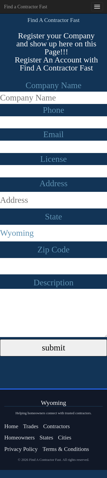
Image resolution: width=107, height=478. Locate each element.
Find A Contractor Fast (54, 20)
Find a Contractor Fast (25, 6)
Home (11, 426)
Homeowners (19, 437)
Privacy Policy (21, 449)
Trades (30, 426)
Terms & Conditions (66, 449)
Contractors (56, 426)
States (46, 437)
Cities (64, 437)
